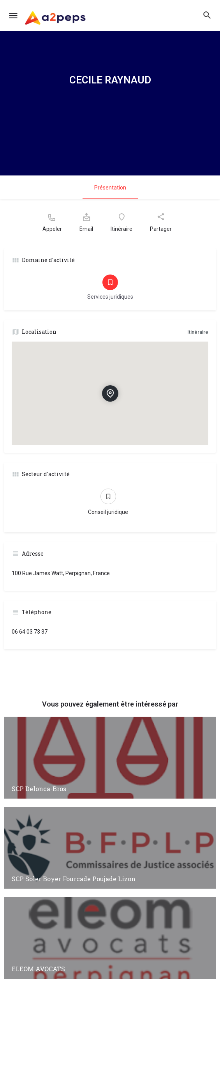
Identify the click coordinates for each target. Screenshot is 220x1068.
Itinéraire (197, 332)
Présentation (110, 187)
